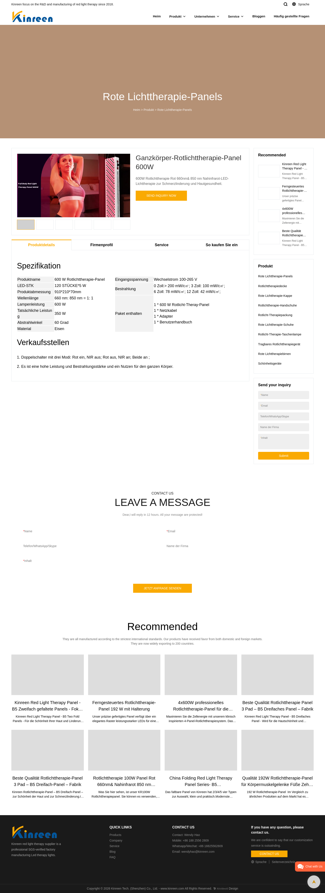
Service (233, 16)
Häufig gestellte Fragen (291, 16)
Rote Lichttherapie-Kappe (275, 295)
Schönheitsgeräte (269, 363)
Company (116, 840)
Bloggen (258, 16)
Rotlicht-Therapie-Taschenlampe (279, 334)
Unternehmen (204, 16)
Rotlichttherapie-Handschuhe (277, 305)
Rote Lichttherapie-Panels (174, 110)
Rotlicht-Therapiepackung (275, 315)
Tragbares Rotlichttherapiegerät (279, 344)
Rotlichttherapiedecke (272, 286)
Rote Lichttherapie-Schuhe (276, 324)
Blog (113, 851)
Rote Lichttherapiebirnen (274, 354)
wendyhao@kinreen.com (197, 851)
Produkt (175, 16)
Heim (157, 16)
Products (115, 835)
